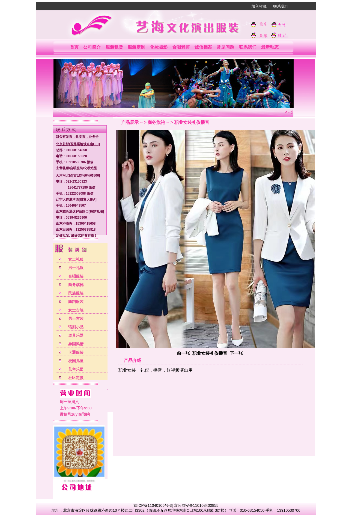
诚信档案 (203, 47)
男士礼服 (75, 268)
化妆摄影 (159, 47)
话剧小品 (75, 327)
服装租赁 (114, 47)
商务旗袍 (75, 284)
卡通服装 (75, 352)
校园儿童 (75, 361)
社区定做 (75, 378)
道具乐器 (75, 335)
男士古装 (75, 318)
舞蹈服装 (75, 301)
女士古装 (75, 310)
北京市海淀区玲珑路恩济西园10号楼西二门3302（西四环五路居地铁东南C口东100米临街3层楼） (145, 510)
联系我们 (280, 6)
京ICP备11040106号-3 (152, 505)
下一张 (236, 353)
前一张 (183, 353)
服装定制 (136, 47)
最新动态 (270, 47)
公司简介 (92, 47)
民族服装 (75, 293)
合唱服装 (75, 276)
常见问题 (225, 47)
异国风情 (75, 344)
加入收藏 (259, 6)
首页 (74, 47)
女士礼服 (75, 259)
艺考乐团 (75, 369)
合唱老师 (181, 47)
